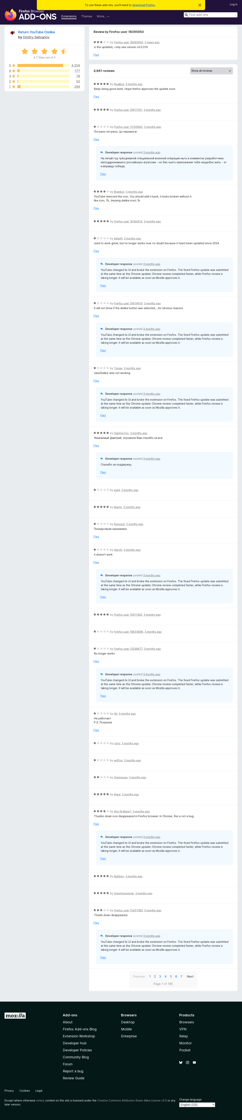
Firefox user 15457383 (128, 910)
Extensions (69, 16)
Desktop (127, 1022)
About (68, 1022)
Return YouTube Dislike (36, 32)
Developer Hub (74, 1043)
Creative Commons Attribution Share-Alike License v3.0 (132, 1100)
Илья (117, 794)
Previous (139, 976)
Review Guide (73, 1078)
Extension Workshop (79, 1036)
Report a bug (73, 1071)
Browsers (186, 1022)
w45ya (118, 760)
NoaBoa (119, 84)
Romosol (119, 524)
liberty (118, 507)
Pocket (185, 1050)
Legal (39, 1090)
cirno (117, 743)
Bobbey (119, 876)
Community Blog (76, 1057)
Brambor (119, 191)
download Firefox (143, 5)
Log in (233, 4)
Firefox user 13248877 (128, 648)
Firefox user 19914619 (128, 303)
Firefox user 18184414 (128, 221)
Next (190, 976)
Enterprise (129, 1036)
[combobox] (210, 14)
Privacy (9, 1090)
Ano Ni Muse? (122, 811)
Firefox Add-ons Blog (80, 1029)
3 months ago (134, 84)
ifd (115, 713)
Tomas (118, 368)
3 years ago (152, 42)
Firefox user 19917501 (128, 109)
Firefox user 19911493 (128, 614)
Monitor (185, 1043)
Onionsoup (121, 777)
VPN (182, 1029)
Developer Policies (77, 1050)
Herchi (118, 549)
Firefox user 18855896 (128, 631)
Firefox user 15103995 (128, 126)
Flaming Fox (121, 433)
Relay (183, 1036)
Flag (96, 54)
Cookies (24, 1090)
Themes (86, 16)
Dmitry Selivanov (36, 37)
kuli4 (117, 490)
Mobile (126, 1029)
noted (40, 1100)
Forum (68, 1064)
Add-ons (70, 1015)
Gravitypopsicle (124, 893)
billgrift (118, 238)
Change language (190, 1099)
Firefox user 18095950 (128, 42)
